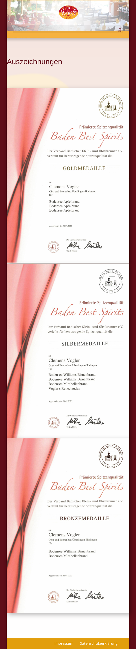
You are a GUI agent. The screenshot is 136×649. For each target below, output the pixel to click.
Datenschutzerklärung (99, 643)
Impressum (63, 643)
